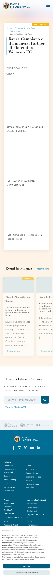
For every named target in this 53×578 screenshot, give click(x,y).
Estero (29, 521)
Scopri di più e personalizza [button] (26, 572)
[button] (49, 531)
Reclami (7, 476)
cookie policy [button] (37, 545)
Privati (6, 500)
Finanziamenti (32, 525)
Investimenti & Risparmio (13, 517)
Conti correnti (9, 514)
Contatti (7, 483)
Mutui (6, 521)
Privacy (29, 481)
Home (9, 28)
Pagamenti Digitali (11, 525)
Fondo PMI (30, 469)
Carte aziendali (32, 507)
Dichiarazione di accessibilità (10, 470)
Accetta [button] (26, 566)
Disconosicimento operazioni (33, 485)
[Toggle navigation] (48, 6)
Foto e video (14, 31)
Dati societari (9, 491)
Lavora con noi (9, 487)
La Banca (7, 462)
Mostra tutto (43, 268)
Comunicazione (21, 28)
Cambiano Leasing (33, 477)
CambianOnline (32, 473)
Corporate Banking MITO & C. (36, 516)
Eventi (33, 28)
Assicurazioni (32, 504)
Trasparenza (8, 466)
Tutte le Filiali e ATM (15, 407)
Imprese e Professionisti (36, 500)
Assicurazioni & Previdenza (10, 505)
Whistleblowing (10, 480)
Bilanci (28, 466)
